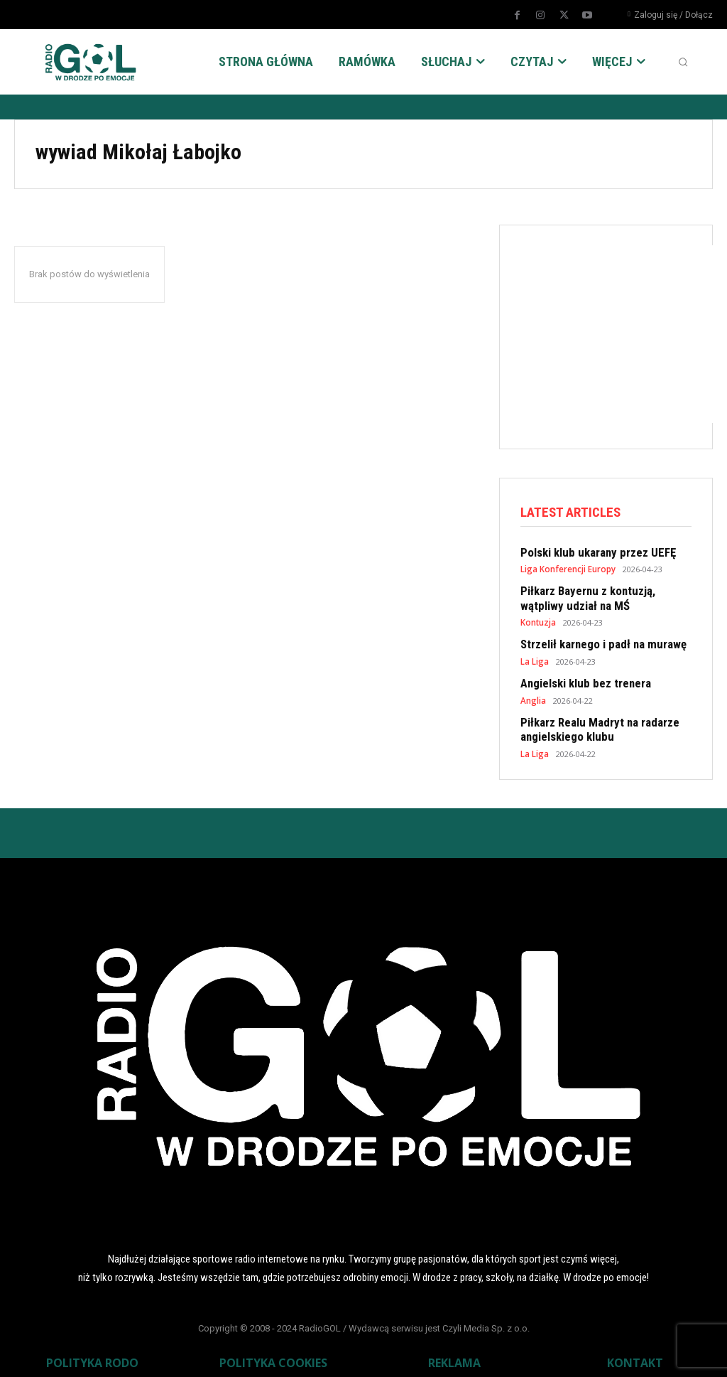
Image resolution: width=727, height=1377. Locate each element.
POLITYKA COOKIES (273, 1353)
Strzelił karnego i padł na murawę (595, 640)
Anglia (532, 694)
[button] (683, 62)
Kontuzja (537, 619)
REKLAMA (454, 1353)
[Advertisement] (623, 334)
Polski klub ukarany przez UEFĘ (590, 552)
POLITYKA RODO (92, 1353)
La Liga (534, 656)
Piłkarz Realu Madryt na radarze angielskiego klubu (592, 722)
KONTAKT (635, 1353)
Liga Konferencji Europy (566, 568)
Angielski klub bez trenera (579, 678)
